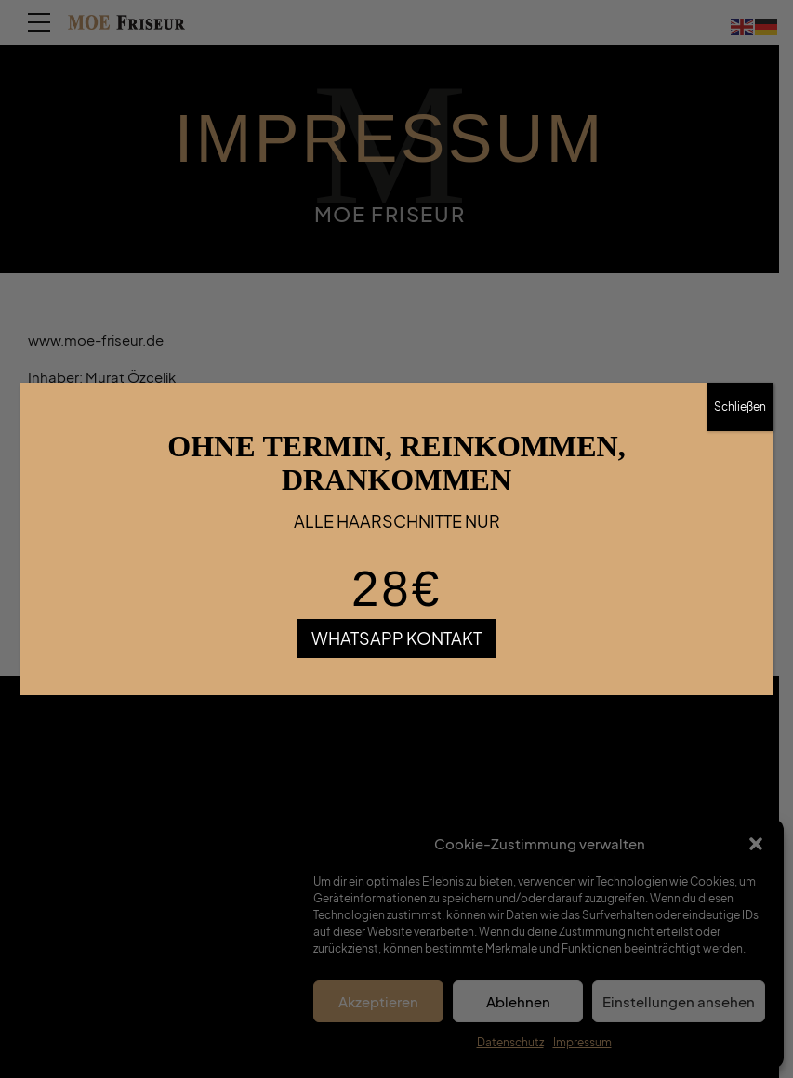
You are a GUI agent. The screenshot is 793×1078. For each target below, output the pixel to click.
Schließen (740, 407)
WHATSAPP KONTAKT (396, 638)
